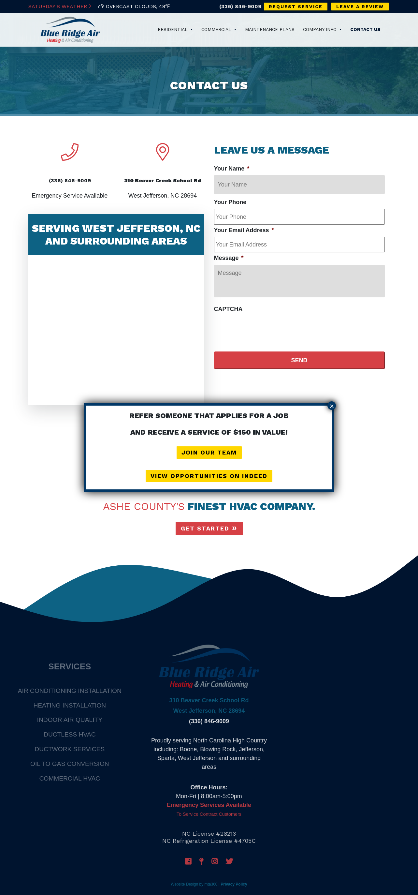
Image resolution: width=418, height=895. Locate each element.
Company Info (320, 29)
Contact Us (365, 29)
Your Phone (230, 202)
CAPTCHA (228, 309)
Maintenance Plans (270, 29)
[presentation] (263, 328)
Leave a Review (360, 6)
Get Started (205, 528)
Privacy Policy (234, 884)
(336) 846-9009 (240, 6)
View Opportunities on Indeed (209, 475)
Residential (173, 29)
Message (229, 258)
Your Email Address (244, 230)
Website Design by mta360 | (195, 884)
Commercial (217, 29)
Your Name (232, 168)
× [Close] (331, 406)
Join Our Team (209, 452)
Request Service (296, 6)
